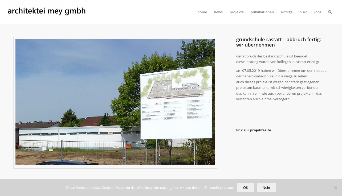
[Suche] (330, 12)
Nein (266, 188)
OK (245, 188)
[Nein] (335, 187)
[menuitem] (202, 12)
